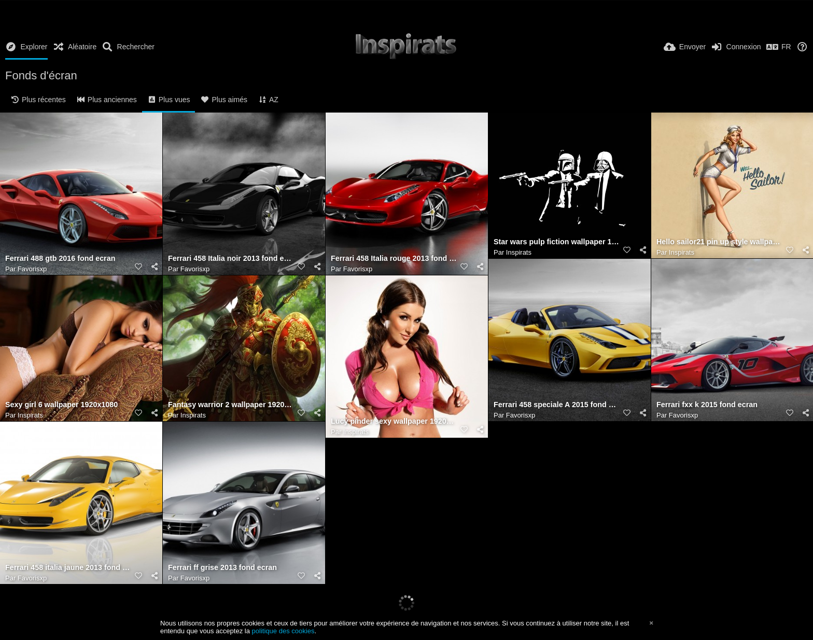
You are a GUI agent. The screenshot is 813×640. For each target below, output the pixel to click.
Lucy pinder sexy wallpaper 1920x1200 (394, 421)
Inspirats (518, 252)
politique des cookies (283, 631)
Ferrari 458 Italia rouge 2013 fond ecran (394, 258)
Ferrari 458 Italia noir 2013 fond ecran (231, 258)
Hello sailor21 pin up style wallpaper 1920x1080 (719, 242)
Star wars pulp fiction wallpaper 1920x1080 (557, 242)
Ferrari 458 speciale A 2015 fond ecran (557, 405)
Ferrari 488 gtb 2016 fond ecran (60, 258)
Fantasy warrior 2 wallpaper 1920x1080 (231, 405)
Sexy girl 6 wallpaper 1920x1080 (61, 405)
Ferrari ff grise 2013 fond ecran (222, 568)
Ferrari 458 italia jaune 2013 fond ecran (68, 568)
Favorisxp (32, 269)
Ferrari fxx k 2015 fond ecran (707, 405)
